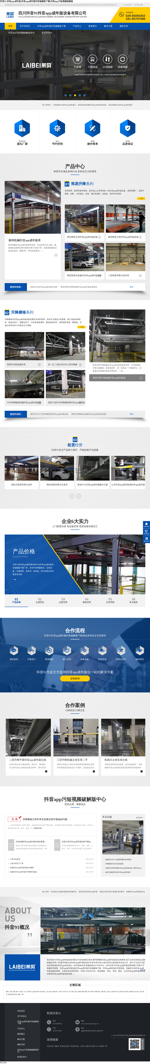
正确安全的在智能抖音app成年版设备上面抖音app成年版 (124, 868)
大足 (47, 991)
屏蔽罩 (56, 1046)
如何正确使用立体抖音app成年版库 (118, 872)
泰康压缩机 (75, 1046)
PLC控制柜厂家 (101, 1046)
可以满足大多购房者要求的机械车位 (64, 892)
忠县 (108, 991)
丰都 (102, 991)
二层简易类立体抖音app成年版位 (64, 105)
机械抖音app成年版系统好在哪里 (22, 868)
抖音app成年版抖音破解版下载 (51, 26)
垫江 (105, 991)
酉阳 (131, 991)
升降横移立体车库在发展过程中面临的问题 (45, 819)
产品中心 (77, 26)
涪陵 (13, 991)
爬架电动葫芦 (65, 1046)
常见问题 (107, 817)
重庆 (7, 991)
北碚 (40, 991)
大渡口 (21, 991)
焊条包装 (50, 1046)
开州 (89, 991)
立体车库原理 (15, 859)
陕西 (12, 994)
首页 (10, 26)
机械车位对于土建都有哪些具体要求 (118, 859)
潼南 (82, 991)
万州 (10, 991)
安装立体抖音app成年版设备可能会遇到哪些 (78, 842)
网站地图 (139, 5)
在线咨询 (128, 5)
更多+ (132, 287)
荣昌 (86, 991)
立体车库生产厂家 (16, 863)
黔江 (56, 991)
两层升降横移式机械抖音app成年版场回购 (88, 414)
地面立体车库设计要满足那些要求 (112, 892)
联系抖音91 (47, 33)
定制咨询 (75, 678)
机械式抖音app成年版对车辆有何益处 (23, 872)
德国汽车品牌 (90, 1046)
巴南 (53, 991)
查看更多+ (140, 818)
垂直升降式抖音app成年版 (88, 892)
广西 (22, 994)
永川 (69, 991)
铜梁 (79, 991)
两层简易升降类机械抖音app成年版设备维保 (79, 287)
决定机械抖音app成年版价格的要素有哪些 (32, 842)
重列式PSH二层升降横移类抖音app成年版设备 (49, 414)
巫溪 (121, 991)
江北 (25, 991)
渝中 (17, 991)
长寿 (60, 991)
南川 (73, 991)
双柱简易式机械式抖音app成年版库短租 (92, 105)
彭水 (134, 991)
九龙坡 (33, 991)
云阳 (112, 991)
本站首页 (21, 1011)
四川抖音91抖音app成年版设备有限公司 (131, 1035)
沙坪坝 (29, 991)
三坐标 (82, 1046)
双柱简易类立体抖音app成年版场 (120, 105)
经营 (75, 445)
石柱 (124, 991)
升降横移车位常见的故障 (114, 864)
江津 (63, 991)
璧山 (76, 991)
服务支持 (124, 26)
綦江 (44, 991)
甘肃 (9, 994)
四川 (137, 991)
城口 (99, 991)
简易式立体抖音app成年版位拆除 (43, 287)
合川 (66, 991)
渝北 (50, 991)
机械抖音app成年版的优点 (135, 892)
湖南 (18, 994)
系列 (82, 184)
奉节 (115, 991)
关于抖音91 (25, 26)
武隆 (95, 991)
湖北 (15, 994)
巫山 (118, 991)
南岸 (37, 991)
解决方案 (108, 26)
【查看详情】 (38, 828)
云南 (141, 991)
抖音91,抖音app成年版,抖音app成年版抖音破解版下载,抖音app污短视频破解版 (36, 1)
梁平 (92, 991)
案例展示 (92, 26)
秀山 (128, 991)
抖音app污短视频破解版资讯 (21, 33)
